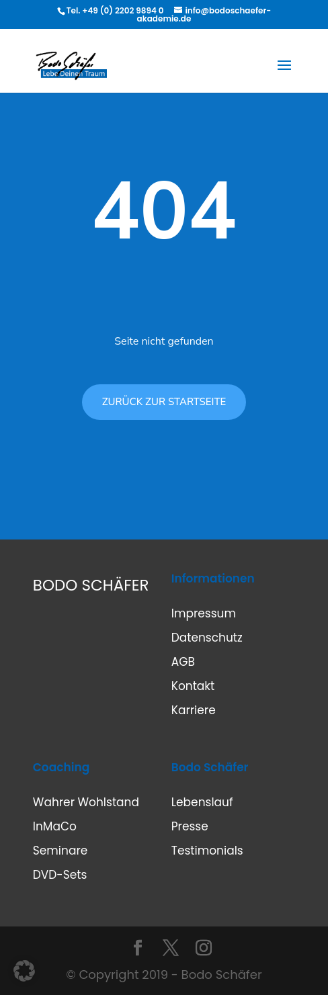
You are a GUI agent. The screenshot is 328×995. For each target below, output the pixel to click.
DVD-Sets (60, 875)
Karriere (193, 710)
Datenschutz (207, 638)
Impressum (203, 613)
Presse (189, 826)
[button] (24, 971)
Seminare (60, 850)
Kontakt (193, 686)
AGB (183, 662)
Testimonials (207, 850)
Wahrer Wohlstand (86, 802)
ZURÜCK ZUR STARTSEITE (164, 401)
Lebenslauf (202, 802)
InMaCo (55, 826)
